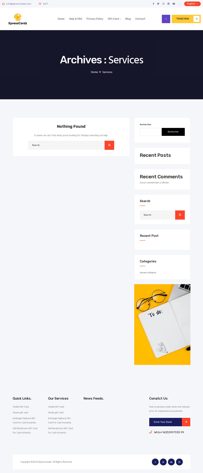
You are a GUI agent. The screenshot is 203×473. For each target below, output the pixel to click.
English (192, 3)
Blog (128, 18)
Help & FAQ (75, 18)
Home (61, 18)
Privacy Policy (95, 18)
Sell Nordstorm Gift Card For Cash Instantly (25, 431)
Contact (140, 18)
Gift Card (113, 18)
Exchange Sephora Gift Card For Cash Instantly (24, 421)
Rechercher (145, 124)
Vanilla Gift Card (21, 407)
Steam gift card (20, 413)
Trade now (188, 19)
